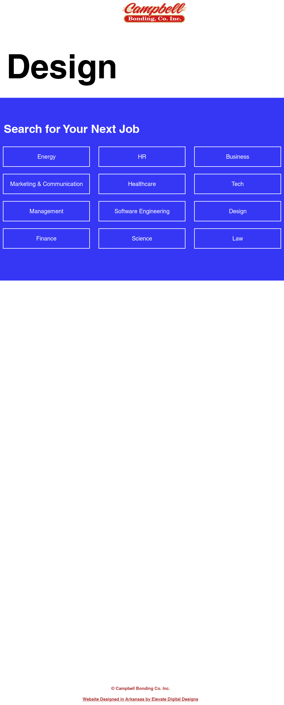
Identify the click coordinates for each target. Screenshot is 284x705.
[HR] (142, 157)
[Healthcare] (142, 184)
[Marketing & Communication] (46, 184)
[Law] (237, 238)
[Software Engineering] (142, 211)
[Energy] (46, 157)
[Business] (237, 157)
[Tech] (237, 184)
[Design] (237, 211)
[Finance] (46, 238)
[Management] (46, 211)
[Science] (142, 238)
